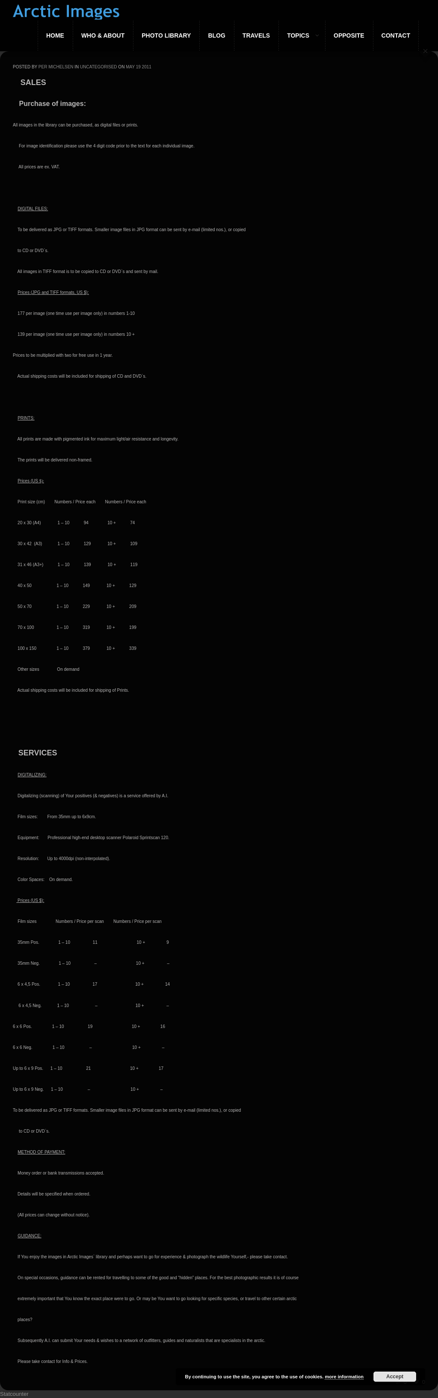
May (130, 67)
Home (55, 35)
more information (344, 1376)
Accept (394, 1377)
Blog (216, 35)
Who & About (102, 35)
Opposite (349, 35)
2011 (146, 67)
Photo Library (166, 35)
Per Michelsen (56, 67)
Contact (396, 35)
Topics (298, 35)
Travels (256, 35)
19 (138, 67)
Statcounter (14, 1394)
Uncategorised (98, 67)
